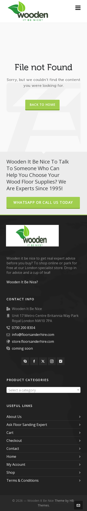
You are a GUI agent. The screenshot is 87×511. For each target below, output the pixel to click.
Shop (10, 472)
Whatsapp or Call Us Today (43, 202)
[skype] (25, 361)
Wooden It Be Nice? (22, 282)
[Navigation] (78, 7)
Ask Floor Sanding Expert (26, 424)
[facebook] (34, 361)
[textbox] (43, 390)
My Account (15, 464)
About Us (14, 416)
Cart (9, 432)
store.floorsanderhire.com (33, 341)
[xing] (61, 361)
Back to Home (42, 105)
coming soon (22, 348)
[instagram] (52, 361)
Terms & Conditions (22, 480)
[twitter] (43, 361)
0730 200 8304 (23, 327)
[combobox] (43, 390)
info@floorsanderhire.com (33, 334)
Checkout (14, 440)
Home (11, 456)
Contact (12, 448)
